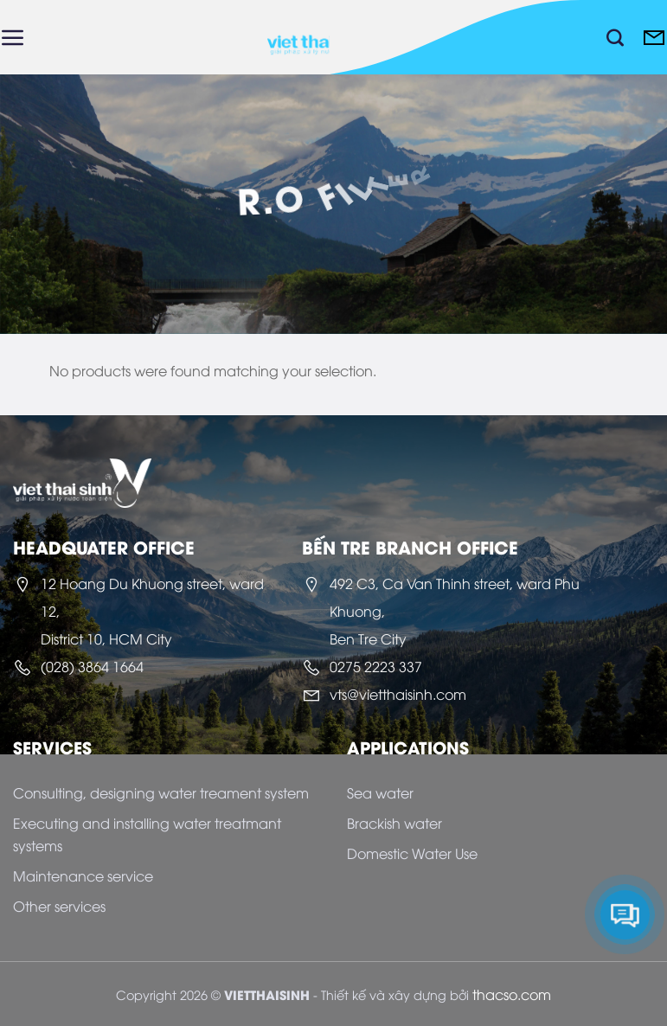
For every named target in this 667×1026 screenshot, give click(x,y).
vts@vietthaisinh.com (398, 693)
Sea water (380, 792)
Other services (59, 905)
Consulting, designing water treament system (161, 792)
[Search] (615, 37)
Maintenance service (83, 875)
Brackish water (394, 822)
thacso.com (511, 994)
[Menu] (13, 37)
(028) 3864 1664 (92, 666)
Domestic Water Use (412, 852)
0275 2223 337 (376, 666)
